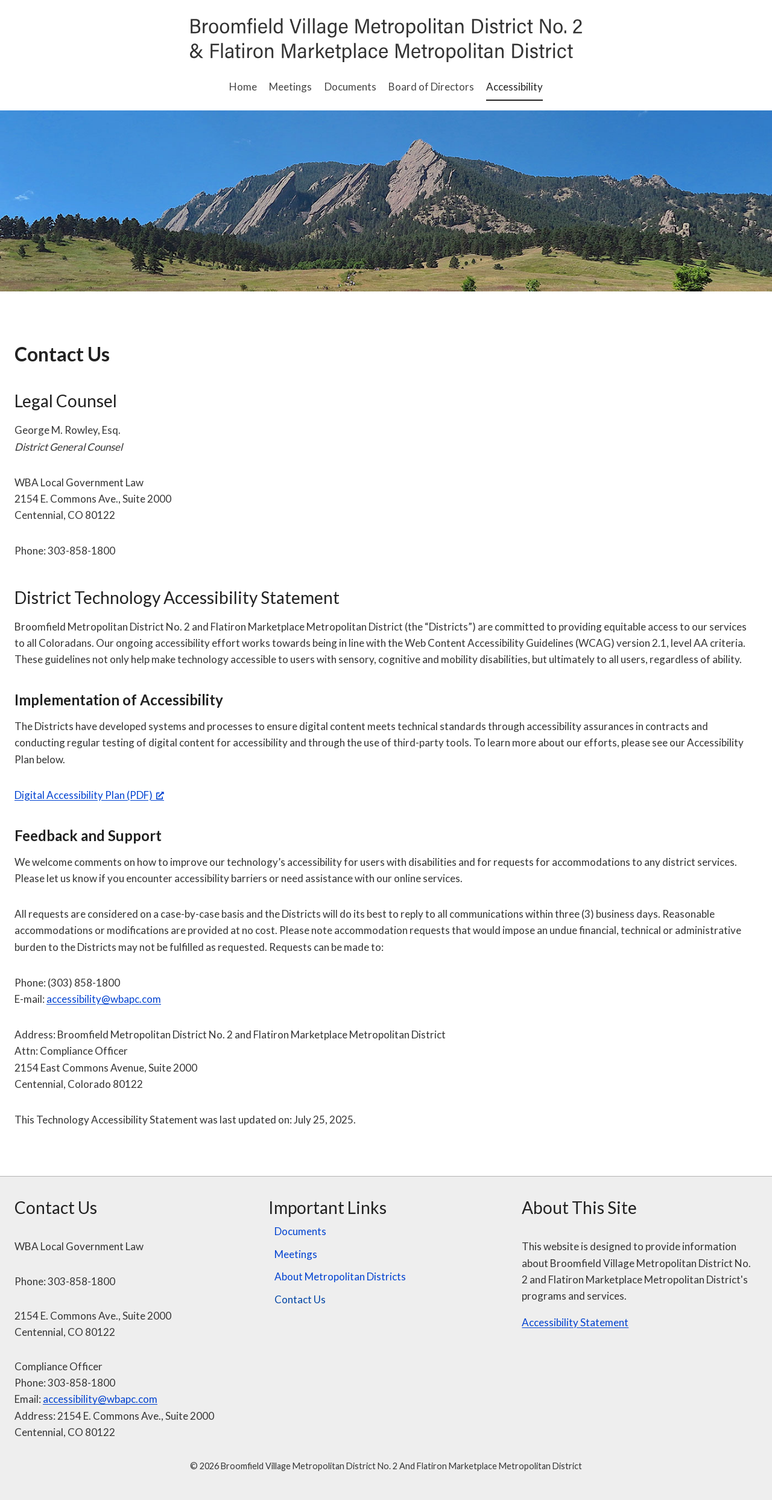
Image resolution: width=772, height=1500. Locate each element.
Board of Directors (431, 86)
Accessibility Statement (575, 1322)
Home (243, 86)
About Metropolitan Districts (340, 1276)
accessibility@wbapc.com (103, 999)
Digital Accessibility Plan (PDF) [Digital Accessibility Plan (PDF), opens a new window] (89, 795)
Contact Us (300, 1299)
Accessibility (514, 86)
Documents (350, 86)
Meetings (290, 86)
